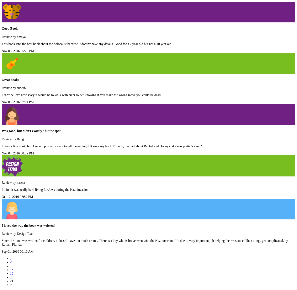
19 (11, 273)
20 (11, 277)
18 (11, 270)
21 (11, 281)
